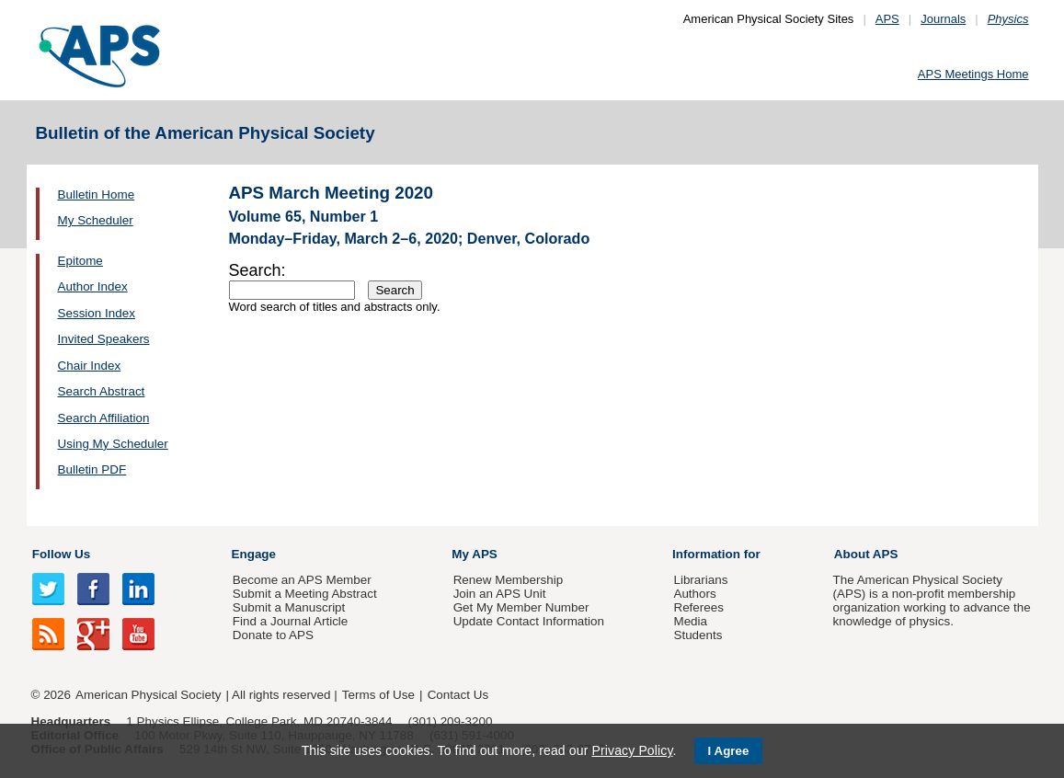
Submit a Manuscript (289, 607)
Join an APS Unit (499, 594)
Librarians (700, 580)
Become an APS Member (302, 580)
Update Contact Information (528, 621)
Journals (943, 19)
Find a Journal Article (290, 621)
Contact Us (458, 695)
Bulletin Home (96, 194)
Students (697, 635)
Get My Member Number (521, 607)
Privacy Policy (631, 750)
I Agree (728, 751)
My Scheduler (95, 220)
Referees (698, 607)
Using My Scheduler (113, 444)
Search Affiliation (104, 418)
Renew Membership (508, 580)
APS (887, 19)
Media (690, 621)
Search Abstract (101, 391)
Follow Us (61, 554)
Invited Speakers (104, 339)
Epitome (80, 261)
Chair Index (89, 365)
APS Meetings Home (973, 74)
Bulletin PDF (92, 469)
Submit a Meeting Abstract (305, 594)
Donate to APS (273, 635)
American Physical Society (148, 695)
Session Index (96, 313)
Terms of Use (378, 695)
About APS (866, 554)
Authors (694, 594)
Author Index (93, 286)
